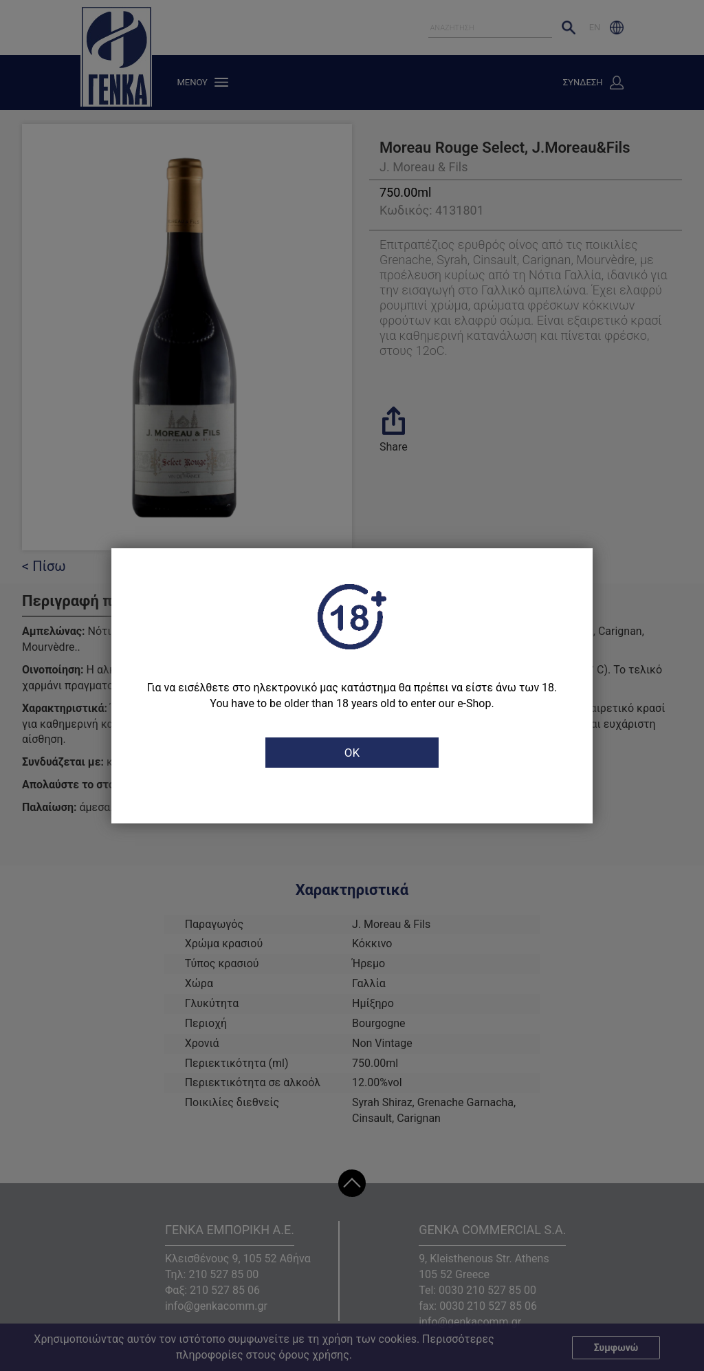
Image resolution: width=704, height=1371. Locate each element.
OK (352, 752)
